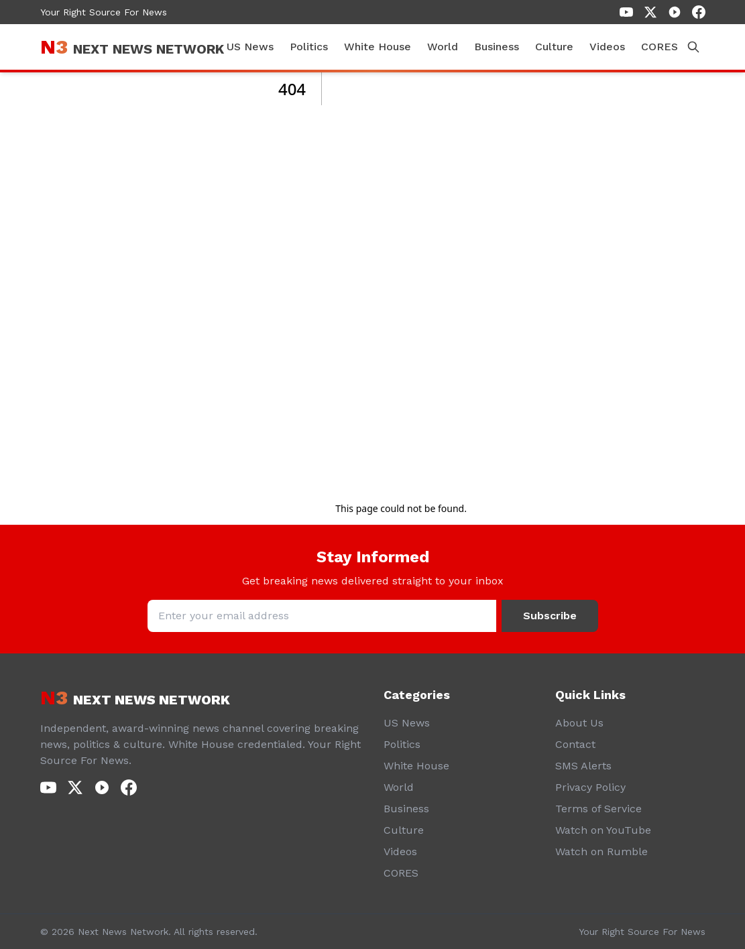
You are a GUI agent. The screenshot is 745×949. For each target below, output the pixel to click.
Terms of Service (598, 808)
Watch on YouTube (603, 830)
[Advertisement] (401, 280)
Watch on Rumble (601, 851)
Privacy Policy (590, 787)
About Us (579, 722)
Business (496, 46)
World (442, 46)
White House (377, 46)
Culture (554, 46)
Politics (309, 46)
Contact (575, 744)
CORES (659, 46)
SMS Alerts (583, 765)
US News (250, 46)
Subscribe (550, 615)
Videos (607, 46)
